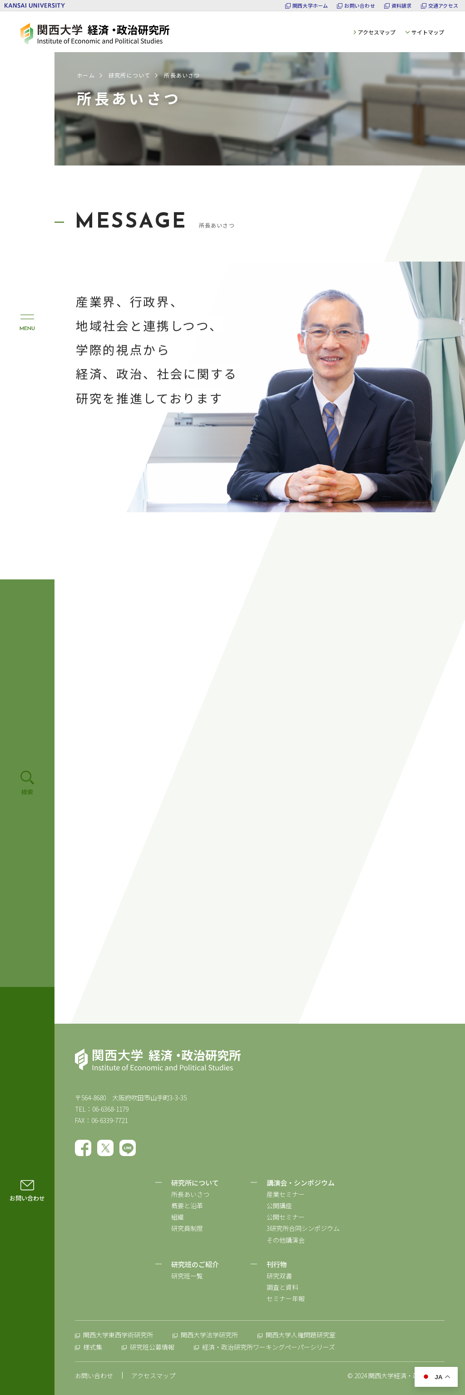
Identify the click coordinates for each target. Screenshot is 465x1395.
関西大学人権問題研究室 (301, 1334)
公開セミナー (286, 1216)
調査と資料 (282, 1287)
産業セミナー (286, 1194)
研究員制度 (187, 1228)
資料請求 (401, 6)
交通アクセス (443, 6)
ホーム (86, 75)
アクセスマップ (377, 32)
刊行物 (277, 1264)
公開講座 (279, 1205)
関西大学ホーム (310, 6)
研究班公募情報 (152, 1346)
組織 (177, 1216)
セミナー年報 (286, 1298)
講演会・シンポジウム (301, 1182)
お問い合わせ (359, 6)
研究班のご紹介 (195, 1264)
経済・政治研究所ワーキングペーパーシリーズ (268, 1346)
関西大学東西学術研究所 (118, 1334)
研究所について (129, 75)
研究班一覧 (187, 1275)
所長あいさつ (190, 1194)
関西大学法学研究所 (209, 1334)
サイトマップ (427, 32)
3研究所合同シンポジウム (303, 1228)
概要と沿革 (187, 1205)
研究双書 (279, 1275)
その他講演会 (286, 1239)
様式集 (92, 1346)
